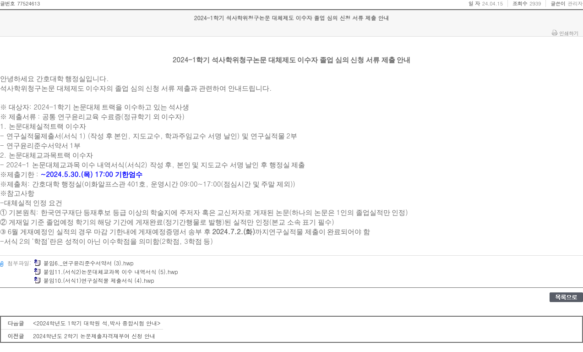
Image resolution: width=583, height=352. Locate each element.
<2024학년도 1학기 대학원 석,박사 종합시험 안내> (97, 323)
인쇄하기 (568, 33)
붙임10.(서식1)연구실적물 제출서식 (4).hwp (94, 280)
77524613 (28, 3)
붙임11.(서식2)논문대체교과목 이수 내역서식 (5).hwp (106, 271)
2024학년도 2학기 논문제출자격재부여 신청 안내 (94, 336)
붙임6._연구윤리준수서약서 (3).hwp (84, 263)
